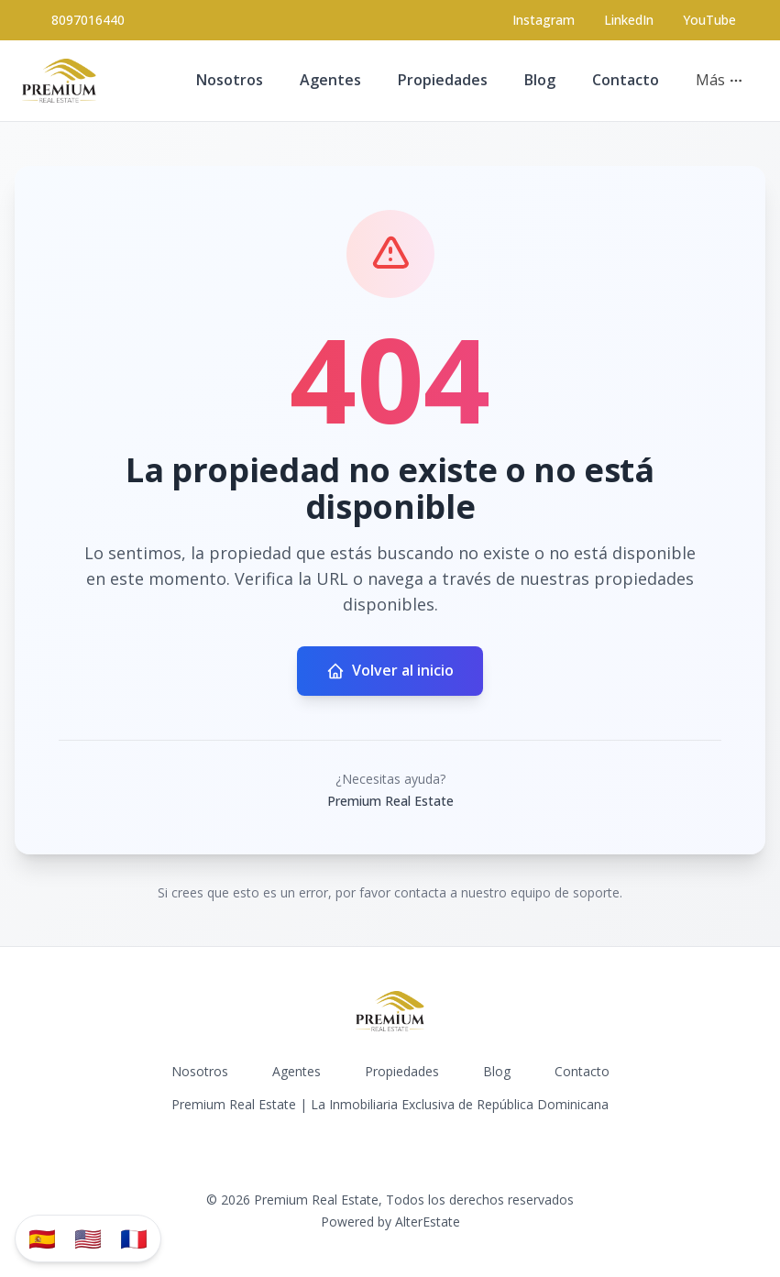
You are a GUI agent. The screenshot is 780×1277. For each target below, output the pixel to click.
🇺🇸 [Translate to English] (88, 1238)
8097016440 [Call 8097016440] (88, 19)
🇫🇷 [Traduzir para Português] (134, 1238)
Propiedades (443, 80)
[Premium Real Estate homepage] (59, 81)
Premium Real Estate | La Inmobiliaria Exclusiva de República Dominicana (390, 1104)
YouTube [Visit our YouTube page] (709, 19)
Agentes (330, 80)
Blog (539, 80)
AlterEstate (427, 1221)
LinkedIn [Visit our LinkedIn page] (629, 19)
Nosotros (229, 80)
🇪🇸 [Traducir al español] (42, 1238)
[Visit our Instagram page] (543, 20)
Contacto (625, 80)
